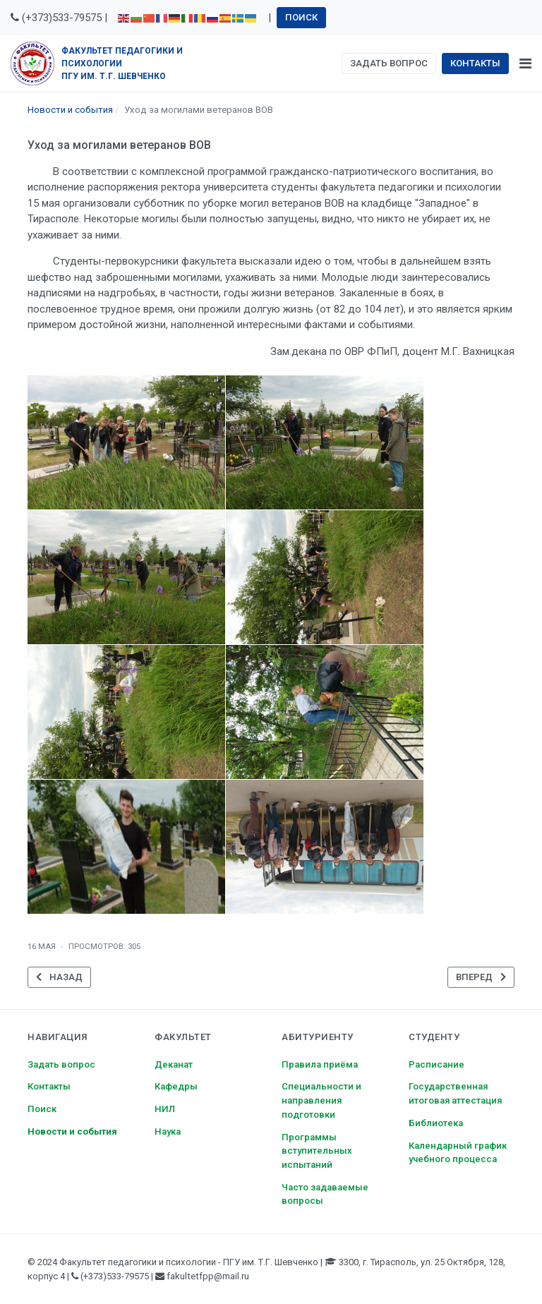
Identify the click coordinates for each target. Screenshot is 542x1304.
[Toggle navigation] (525, 63)
